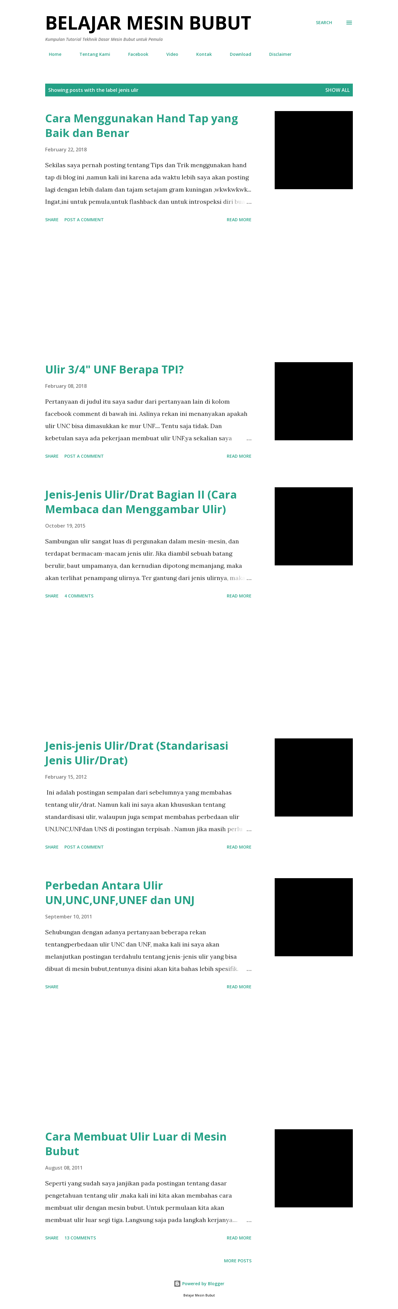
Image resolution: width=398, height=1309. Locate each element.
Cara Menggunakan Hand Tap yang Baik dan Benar (141, 125)
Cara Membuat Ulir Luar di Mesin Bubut (136, 1144)
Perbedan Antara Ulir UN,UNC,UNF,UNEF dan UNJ (120, 892)
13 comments (80, 1238)
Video (169, 54)
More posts (237, 1261)
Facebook (135, 54)
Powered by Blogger (199, 1283)
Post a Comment (84, 219)
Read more (239, 219)
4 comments (78, 596)
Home (51, 54)
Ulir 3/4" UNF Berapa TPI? (114, 369)
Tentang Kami (91, 54)
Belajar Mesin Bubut (148, 22)
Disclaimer (277, 54)
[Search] (324, 22)
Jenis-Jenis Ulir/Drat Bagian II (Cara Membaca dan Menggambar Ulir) (141, 502)
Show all (337, 90)
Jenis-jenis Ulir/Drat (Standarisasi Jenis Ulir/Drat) (136, 753)
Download (237, 54)
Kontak (200, 54)
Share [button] (52, 219)
